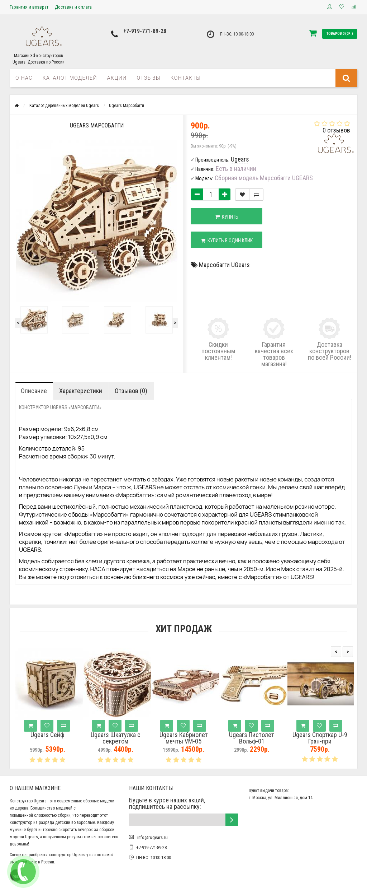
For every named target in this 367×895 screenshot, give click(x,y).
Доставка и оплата (73, 7)
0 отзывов (336, 130)
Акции (117, 78)
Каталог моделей (70, 78)
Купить (226, 217)
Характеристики (80, 391)
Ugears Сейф (47, 735)
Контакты (186, 78)
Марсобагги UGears (224, 265)
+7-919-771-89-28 (144, 31)
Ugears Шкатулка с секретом (115, 738)
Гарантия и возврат (29, 7)
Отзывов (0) (131, 391)
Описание (34, 391)
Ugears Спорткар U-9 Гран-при (319, 738)
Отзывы (148, 78)
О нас (24, 78)
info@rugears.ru (152, 837)
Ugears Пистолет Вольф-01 (251, 738)
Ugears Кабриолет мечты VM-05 (183, 738)
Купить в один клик (227, 240)
